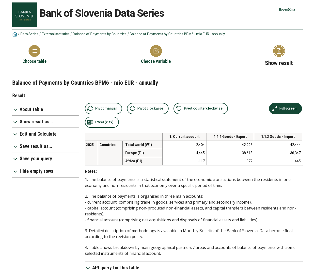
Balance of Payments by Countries (99, 34)
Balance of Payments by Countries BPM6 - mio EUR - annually (177, 34)
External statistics (55, 34)
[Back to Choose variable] (156, 55)
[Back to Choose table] (34, 55)
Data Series (29, 34)
